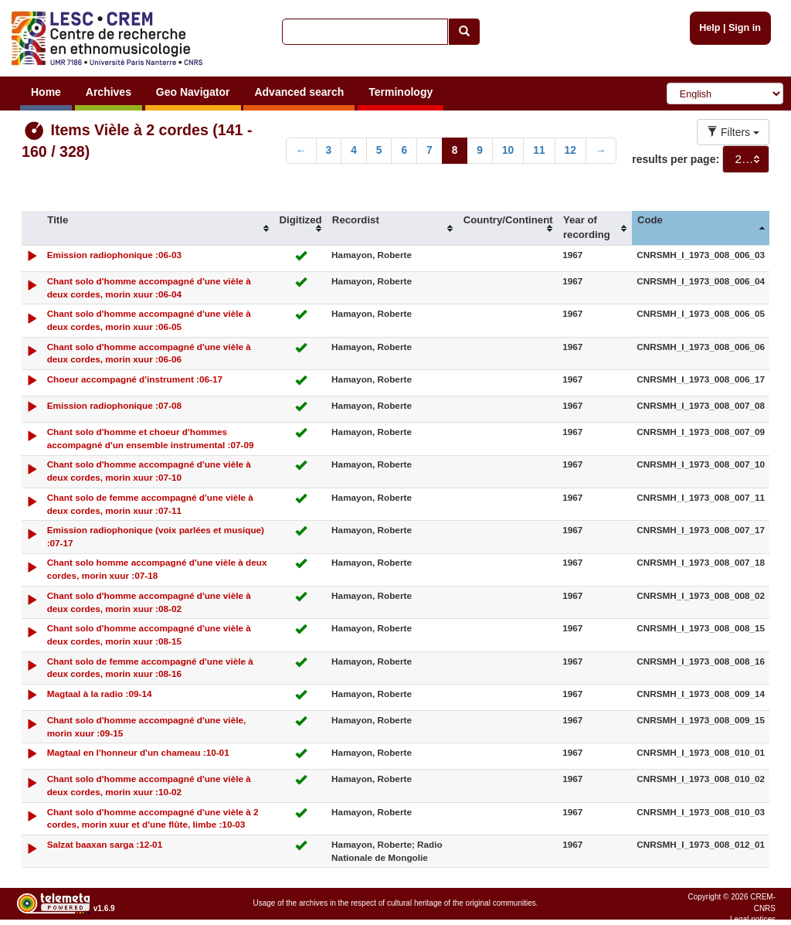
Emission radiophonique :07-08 (114, 405)
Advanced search (299, 92)
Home (46, 92)
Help (709, 27)
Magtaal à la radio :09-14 (99, 694)
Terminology (400, 92)
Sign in (744, 27)
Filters (733, 132)
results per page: (675, 159)
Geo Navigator (193, 92)
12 (570, 150)
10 (508, 150)
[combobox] (745, 159)
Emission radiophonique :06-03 (114, 255)
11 (539, 150)
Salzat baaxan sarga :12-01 (105, 844)
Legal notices (753, 919)
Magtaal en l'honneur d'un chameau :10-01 (138, 752)
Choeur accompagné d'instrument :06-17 (134, 379)
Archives (108, 92)
